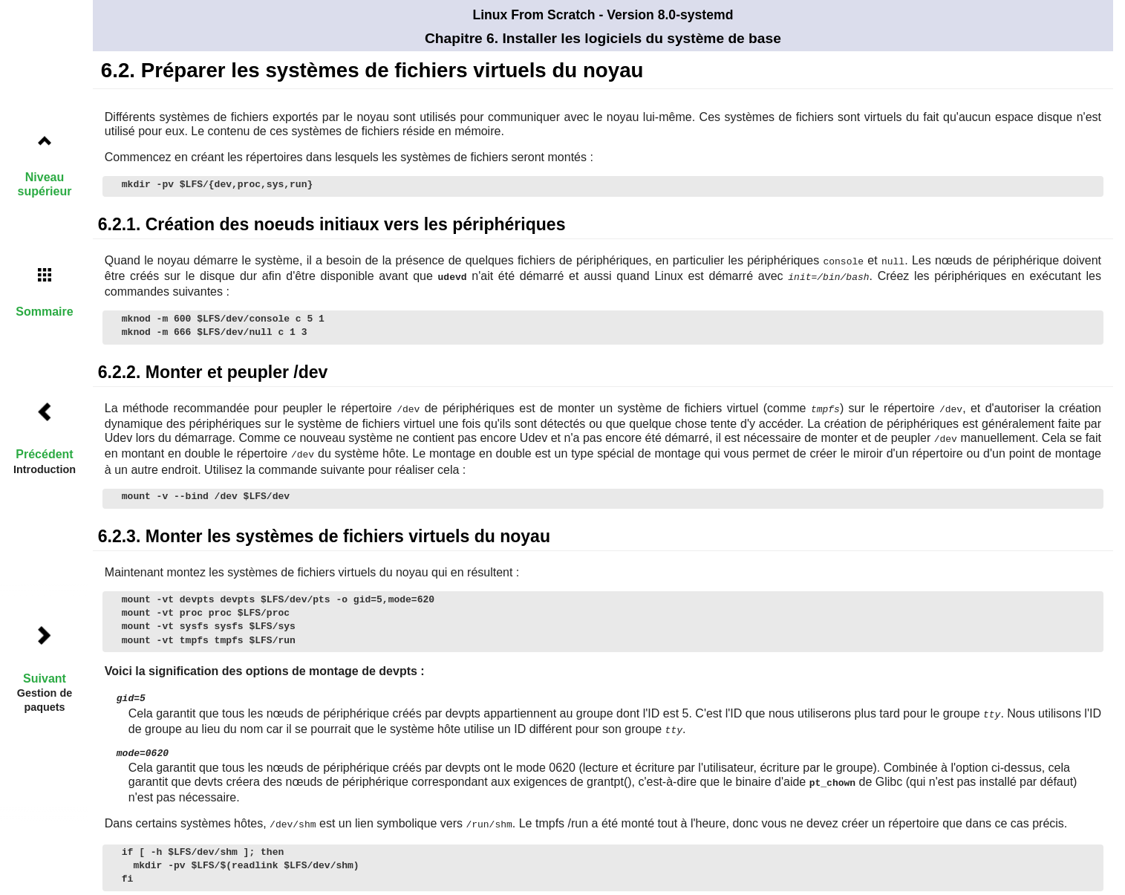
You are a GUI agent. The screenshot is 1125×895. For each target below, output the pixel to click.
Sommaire (44, 311)
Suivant (44, 678)
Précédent (44, 454)
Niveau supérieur (45, 184)
